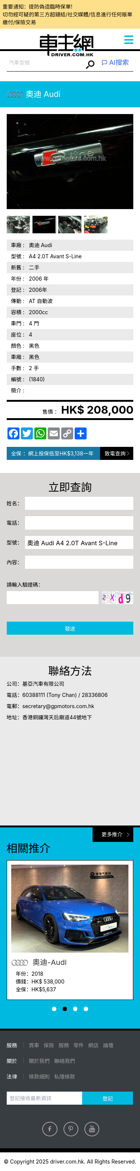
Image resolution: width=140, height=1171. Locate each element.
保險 (49, 1045)
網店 (93, 1045)
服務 (64, 1045)
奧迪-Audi (38, 962)
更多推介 (112, 834)
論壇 (108, 1045)
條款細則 (39, 1076)
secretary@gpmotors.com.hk (58, 706)
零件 (78, 1045)
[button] (54, 1009)
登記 (107, 1098)
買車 (34, 1045)
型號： (14, 542)
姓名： (14, 503)
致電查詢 (115, 453)
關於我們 (39, 1061)
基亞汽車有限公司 (43, 684)
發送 (70, 628)
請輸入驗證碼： (25, 584)
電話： (14, 523)
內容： (14, 562)
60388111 (33, 695)
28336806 (95, 695)
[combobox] (45, 62)
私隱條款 (64, 1076)
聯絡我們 (64, 1061)
